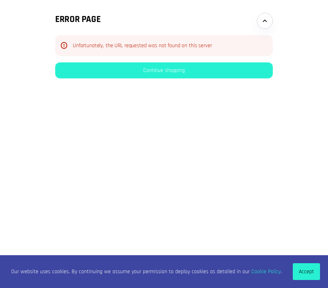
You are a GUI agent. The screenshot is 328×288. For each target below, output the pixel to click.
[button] (164, 70)
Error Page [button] (77, 19)
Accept (306, 271)
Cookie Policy (266, 271)
